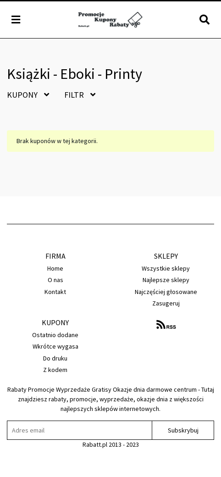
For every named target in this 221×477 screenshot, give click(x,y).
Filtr (79, 94)
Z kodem (55, 370)
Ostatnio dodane (55, 335)
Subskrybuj (183, 430)
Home (55, 268)
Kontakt (55, 292)
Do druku (55, 358)
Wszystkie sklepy (166, 268)
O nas (55, 280)
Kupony (28, 94)
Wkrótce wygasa (55, 346)
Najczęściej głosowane (166, 292)
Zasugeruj (166, 303)
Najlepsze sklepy (166, 280)
